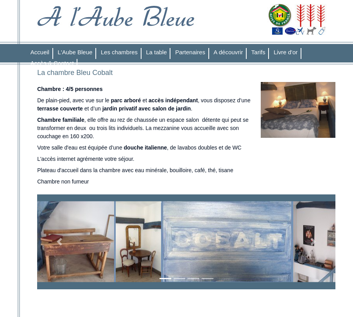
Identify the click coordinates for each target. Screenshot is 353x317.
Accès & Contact (52, 63)
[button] (59, 242)
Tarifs (258, 52)
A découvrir (228, 52)
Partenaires (190, 52)
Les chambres (119, 52)
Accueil (39, 52)
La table (156, 52)
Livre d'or (285, 52)
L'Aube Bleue (75, 52)
